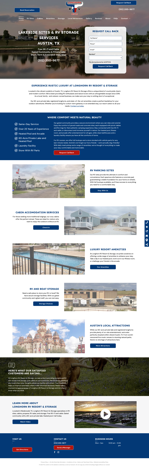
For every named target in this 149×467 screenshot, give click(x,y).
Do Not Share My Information (58, 462)
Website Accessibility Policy (101, 462)
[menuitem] (21, 18)
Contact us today (77, 106)
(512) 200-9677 (127, 9)
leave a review (22, 388)
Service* (92, 54)
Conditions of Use (71, 462)
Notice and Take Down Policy (85, 462)
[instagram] (58, 452)
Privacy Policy (44, 462)
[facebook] (54, 452)
